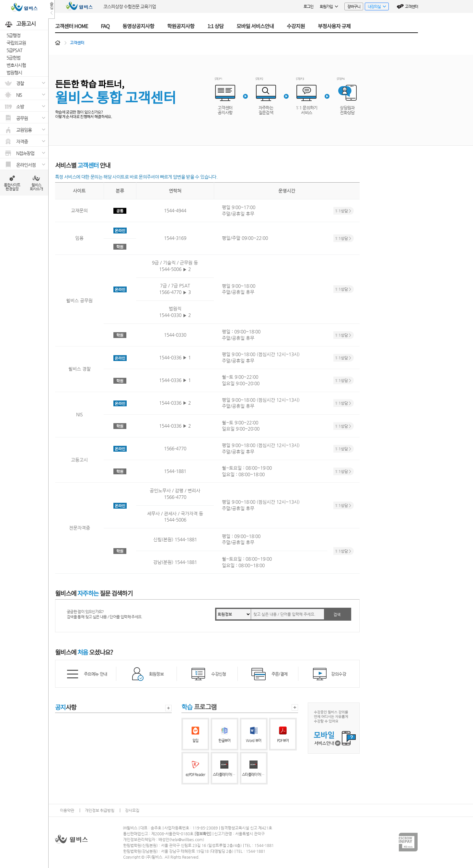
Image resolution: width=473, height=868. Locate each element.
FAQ (105, 26)
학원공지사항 (180, 26)
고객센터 (411, 6)
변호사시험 (16, 65)
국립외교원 (16, 42)
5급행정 (13, 35)
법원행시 (14, 72)
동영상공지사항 (138, 26)
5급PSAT (14, 50)
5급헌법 (13, 57)
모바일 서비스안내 (255, 26)
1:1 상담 (215, 26)
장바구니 (353, 6)
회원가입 (329, 6)
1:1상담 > (343, 211)
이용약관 (67, 810)
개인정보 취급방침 (99, 810)
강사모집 (132, 810)
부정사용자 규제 (334, 26)
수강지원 (296, 26)
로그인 (308, 6)
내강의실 (375, 7)
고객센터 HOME (71, 26)
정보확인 (203, 833)
